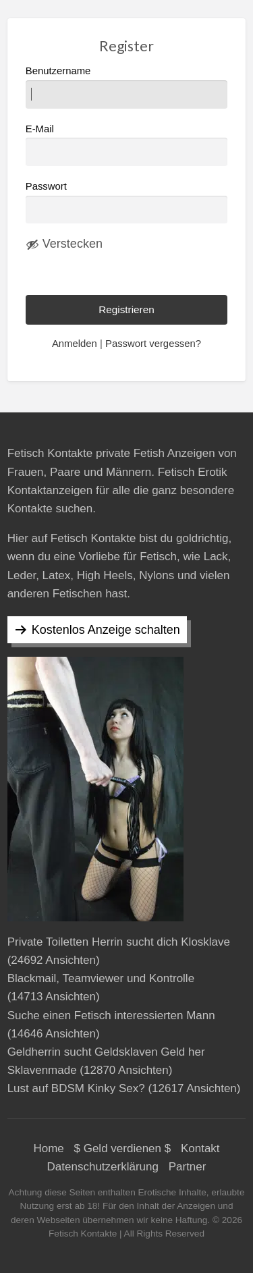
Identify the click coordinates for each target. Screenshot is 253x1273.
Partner (187, 1166)
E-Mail (127, 145)
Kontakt (200, 1148)
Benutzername (127, 86)
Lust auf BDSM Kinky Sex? (76, 1088)
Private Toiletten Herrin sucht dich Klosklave (118, 942)
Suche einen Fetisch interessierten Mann (111, 1015)
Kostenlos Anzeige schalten (106, 629)
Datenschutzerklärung (103, 1166)
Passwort (46, 186)
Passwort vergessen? (153, 343)
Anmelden (74, 343)
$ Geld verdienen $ (122, 1148)
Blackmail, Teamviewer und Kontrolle (100, 978)
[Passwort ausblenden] (64, 244)
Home (48, 1148)
